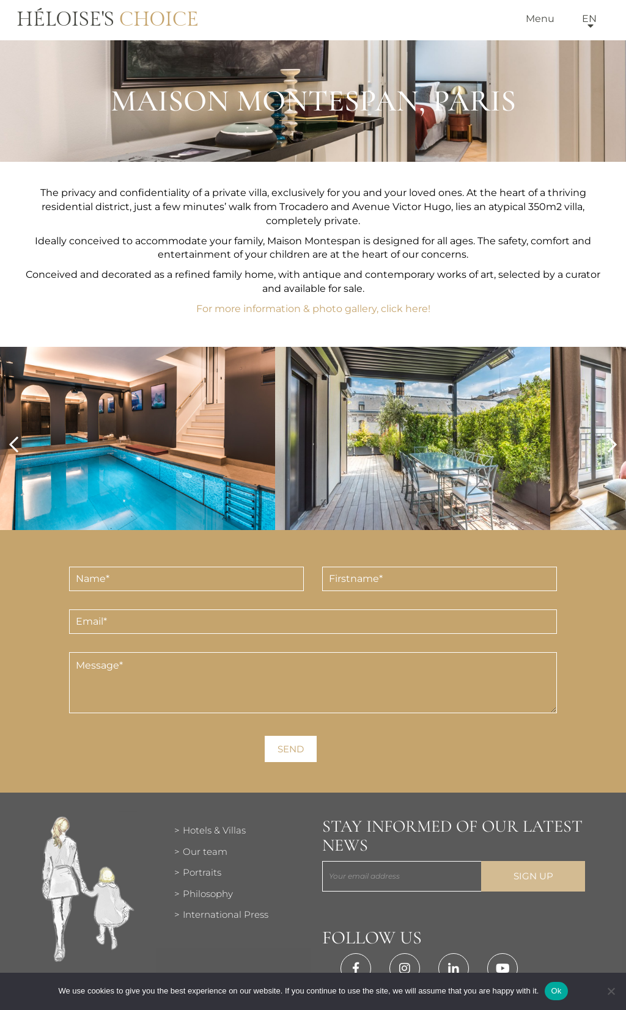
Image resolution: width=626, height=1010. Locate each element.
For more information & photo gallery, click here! (313, 308)
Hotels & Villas (214, 830)
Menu (540, 18)
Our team (205, 851)
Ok (556, 990)
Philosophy (208, 893)
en (589, 18)
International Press (225, 914)
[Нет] (611, 991)
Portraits (202, 872)
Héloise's (108, 19)
